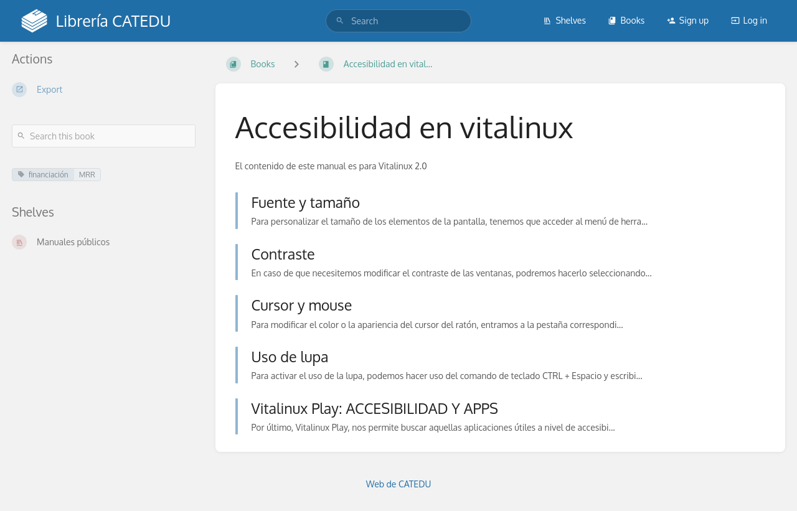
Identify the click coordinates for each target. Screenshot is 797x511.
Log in (749, 20)
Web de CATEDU (399, 484)
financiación (42, 174)
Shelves (564, 20)
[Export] (103, 90)
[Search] (340, 21)
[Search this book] (104, 136)
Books (626, 20)
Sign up (688, 20)
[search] (398, 20)
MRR (87, 174)
